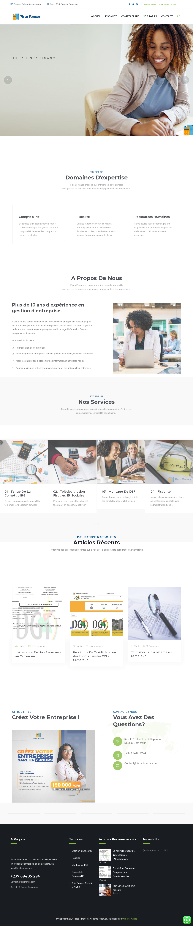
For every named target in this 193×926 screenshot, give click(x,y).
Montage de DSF (119, 564)
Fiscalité (111, 16)
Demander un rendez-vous (160, 4)
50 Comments (152, 715)
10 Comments (38, 716)
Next (185, 80)
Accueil (96, 16)
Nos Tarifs (150, 16)
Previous (8, 80)
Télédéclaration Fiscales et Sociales (69, 566)
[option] (96, 80)
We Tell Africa (130, 918)
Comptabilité (130, 16)
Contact (167, 16)
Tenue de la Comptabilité (18, 566)
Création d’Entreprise (82, 851)
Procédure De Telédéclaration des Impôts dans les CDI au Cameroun (94, 725)
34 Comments (96, 716)
